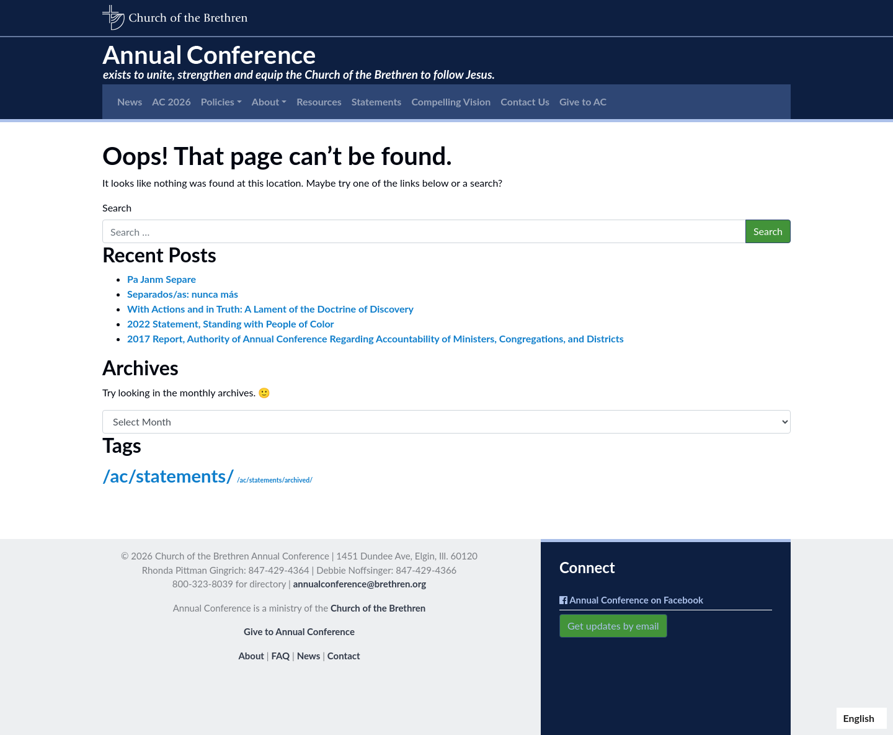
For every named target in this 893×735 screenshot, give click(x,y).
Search (116, 207)
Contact (343, 655)
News (129, 101)
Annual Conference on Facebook (631, 599)
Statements (377, 101)
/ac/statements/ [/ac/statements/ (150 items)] (168, 475)
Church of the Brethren (378, 607)
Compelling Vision (451, 101)
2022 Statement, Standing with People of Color (230, 323)
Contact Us (524, 101)
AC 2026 (171, 101)
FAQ (280, 655)
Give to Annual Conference (299, 631)
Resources (318, 101)
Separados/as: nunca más (182, 294)
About (265, 101)
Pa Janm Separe (161, 279)
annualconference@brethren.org (359, 583)
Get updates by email (613, 625)
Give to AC (582, 101)
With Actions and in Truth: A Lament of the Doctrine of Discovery (270, 308)
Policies (217, 101)
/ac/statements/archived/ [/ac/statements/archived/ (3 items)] (275, 480)
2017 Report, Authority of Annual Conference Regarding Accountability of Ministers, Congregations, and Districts (375, 338)
